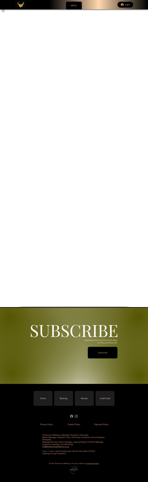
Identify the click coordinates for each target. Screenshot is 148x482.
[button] (74, 5)
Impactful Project (92, 463)
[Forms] (43, 398)
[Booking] (63, 398)
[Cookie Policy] (74, 424)
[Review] (84, 398)
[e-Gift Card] (105, 398)
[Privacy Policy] (46, 424)
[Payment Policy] (101, 424)
